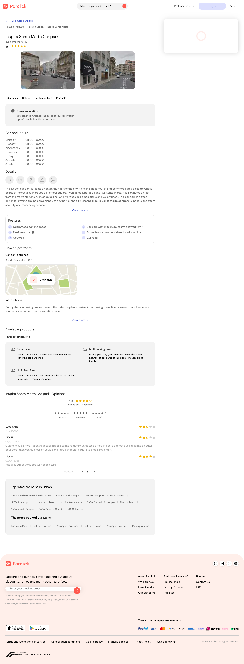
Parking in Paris (19, 526)
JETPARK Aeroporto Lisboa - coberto (104, 495)
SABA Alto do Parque (22, 509)
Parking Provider (174, 587)
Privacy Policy (142, 641)
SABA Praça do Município (101, 502)
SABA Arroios (75, 509)
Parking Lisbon (36, 26)
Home (8, 26)
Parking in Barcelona (67, 526)
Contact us (203, 582)
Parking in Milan (140, 526)
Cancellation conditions (65, 641)
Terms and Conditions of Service (25, 641)
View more (80, 210)
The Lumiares (127, 502)
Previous (68, 471)
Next (94, 471)
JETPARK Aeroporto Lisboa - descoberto (33, 502)
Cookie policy (94, 641)
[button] (32, 232)
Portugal (19, 26)
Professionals (172, 582)
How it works (146, 587)
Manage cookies (118, 641)
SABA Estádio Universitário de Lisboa (31, 495)
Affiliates (169, 592)
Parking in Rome (93, 526)
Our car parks (146, 592)
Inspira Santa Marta (57, 26)
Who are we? (146, 582)
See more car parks (19, 20)
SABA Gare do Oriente (51, 509)
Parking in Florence (117, 526)
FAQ (198, 587)
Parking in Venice (42, 526)
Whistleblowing (166, 641)
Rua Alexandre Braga (68, 495)
